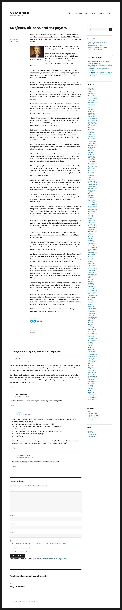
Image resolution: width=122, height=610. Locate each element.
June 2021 (90, 193)
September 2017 (92, 274)
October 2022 (91, 165)
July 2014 (90, 342)
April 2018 (91, 261)
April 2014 (91, 347)
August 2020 (91, 211)
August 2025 (91, 104)
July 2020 (90, 213)
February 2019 (92, 244)
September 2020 (92, 210)
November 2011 (92, 399)
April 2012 (91, 390)
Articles (68, 13)
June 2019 (90, 236)
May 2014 (90, 345)
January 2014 (91, 353)
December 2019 (92, 226)
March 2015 (91, 328)
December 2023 (92, 140)
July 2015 (90, 320)
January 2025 (91, 116)
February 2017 (92, 286)
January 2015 (91, 331)
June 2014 (90, 344)
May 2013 (90, 367)
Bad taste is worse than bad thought (98, 47)
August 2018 (91, 254)
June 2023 (91, 150)
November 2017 (92, 270)
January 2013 (91, 374)
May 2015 (90, 324)
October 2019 (91, 229)
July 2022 (90, 170)
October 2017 (91, 272)
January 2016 (91, 310)
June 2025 (91, 108)
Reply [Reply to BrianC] (12, 387)
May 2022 (91, 174)
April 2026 (91, 90)
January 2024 (92, 138)
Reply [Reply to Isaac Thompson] (12, 405)
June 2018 (90, 258)
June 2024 (91, 129)
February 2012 (92, 394)
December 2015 (92, 311)
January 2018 (91, 267)
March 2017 (91, 285)
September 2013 (92, 360)
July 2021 (90, 192)
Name (12, 515)
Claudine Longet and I (94, 44)
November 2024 (92, 120)
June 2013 (90, 365)
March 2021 (91, 199)
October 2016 (91, 294)
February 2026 (92, 93)
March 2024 (91, 134)
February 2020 (92, 222)
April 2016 (90, 304)
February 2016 (92, 308)
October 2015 (91, 315)
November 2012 (92, 378)
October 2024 (92, 122)
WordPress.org (92, 436)
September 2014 (92, 338)
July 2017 (90, 278)
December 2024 (92, 118)
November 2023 (92, 142)
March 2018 (91, 263)
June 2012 (90, 387)
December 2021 (92, 183)
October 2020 (92, 208)
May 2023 (91, 152)
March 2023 (91, 156)
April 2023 (91, 154)
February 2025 (92, 115)
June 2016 (90, 301)
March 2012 (91, 392)
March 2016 (91, 306)
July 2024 (90, 127)
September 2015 (92, 317)
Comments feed (92, 434)
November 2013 (92, 356)
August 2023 (91, 147)
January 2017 (91, 288)
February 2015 (92, 329)
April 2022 (91, 176)
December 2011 (92, 397)
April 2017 (90, 283)
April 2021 (91, 197)
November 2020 (92, 206)
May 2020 (91, 217)
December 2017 (92, 269)
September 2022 (92, 167)
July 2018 (90, 256)
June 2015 (90, 322)
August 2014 (91, 340)
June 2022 (91, 172)
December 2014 (92, 333)
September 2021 (92, 188)
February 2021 (92, 201)
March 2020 (91, 220)
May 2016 (90, 303)
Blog (86, 13)
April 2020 (91, 218)
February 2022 (92, 179)
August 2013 (91, 362)
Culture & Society (93, 413)
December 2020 (92, 204)
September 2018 (92, 252)
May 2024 (91, 131)
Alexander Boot (19, 12)
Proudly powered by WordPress (29, 602)
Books (92, 13)
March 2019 (91, 242)
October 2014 (91, 337)
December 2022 (92, 161)
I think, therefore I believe (95, 49)
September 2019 (92, 231)
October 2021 (91, 186)
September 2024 (92, 124)
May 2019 (90, 238)
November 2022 (92, 163)
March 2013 (91, 371)
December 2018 (92, 247)
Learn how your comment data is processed (52, 559)
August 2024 (91, 125)
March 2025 (91, 113)
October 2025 (91, 100)
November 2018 (92, 249)
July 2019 (90, 235)
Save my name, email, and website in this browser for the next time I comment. (38, 543)
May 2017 (90, 281)
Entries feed (91, 433)
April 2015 (90, 326)
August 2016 (91, 297)
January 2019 (91, 245)
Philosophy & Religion (94, 415)
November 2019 (92, 227)
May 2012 (90, 388)
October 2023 (91, 143)
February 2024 (92, 136)
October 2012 (91, 379)
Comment (13, 490)
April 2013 (91, 369)
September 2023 (92, 145)
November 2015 (92, 313)
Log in (90, 431)
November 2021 (92, 184)
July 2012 (90, 385)
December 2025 (92, 97)
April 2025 (91, 111)
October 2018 (91, 251)
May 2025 (90, 109)
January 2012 (91, 396)
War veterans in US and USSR (96, 45)
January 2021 (91, 202)
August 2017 (91, 276)
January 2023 (91, 159)
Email (12, 524)
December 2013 (92, 354)
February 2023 (92, 158)
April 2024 (91, 133)
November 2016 (92, 292)
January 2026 (91, 95)
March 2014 (91, 349)
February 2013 (92, 372)
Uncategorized (92, 419)
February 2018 (92, 265)
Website (12, 532)
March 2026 (91, 91)
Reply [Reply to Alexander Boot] (14, 466)
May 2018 (90, 260)
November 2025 (92, 99)
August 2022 (91, 168)
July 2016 (90, 299)
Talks (108, 13)
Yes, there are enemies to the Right (97, 42)
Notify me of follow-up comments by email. (24, 547)
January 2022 (91, 181)
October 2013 (91, 358)
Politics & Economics (94, 417)
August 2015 (91, 319)
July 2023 (90, 149)
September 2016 (92, 295)
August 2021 (91, 190)
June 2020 (91, 215)
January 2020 (92, 224)
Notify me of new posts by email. (21, 551)
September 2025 (92, 102)
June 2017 (90, 279)
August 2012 (91, 383)
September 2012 (92, 381)
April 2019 (90, 240)
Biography (78, 13)
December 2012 (92, 376)
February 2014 (92, 351)
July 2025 (90, 106)
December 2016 (92, 290)
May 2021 (90, 195)
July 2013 (90, 363)
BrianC (17, 359)
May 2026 (91, 88)
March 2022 (91, 177)
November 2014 (92, 335)
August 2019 (91, 233)
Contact (101, 13)
